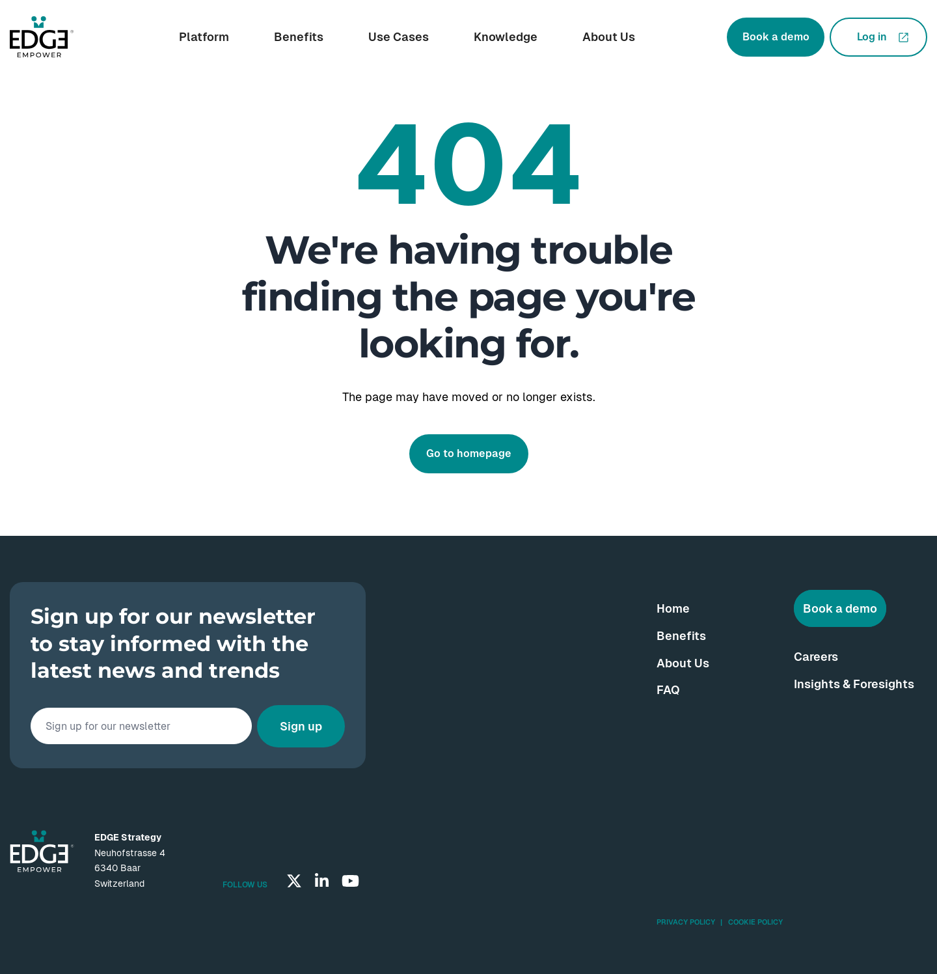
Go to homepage (468, 453)
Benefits (298, 37)
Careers (816, 656)
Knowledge (505, 37)
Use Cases (398, 37)
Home (673, 608)
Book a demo (775, 37)
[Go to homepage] (42, 37)
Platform (204, 37)
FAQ (668, 690)
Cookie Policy (755, 922)
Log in (872, 37)
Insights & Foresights (854, 684)
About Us (608, 37)
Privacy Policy (686, 922)
